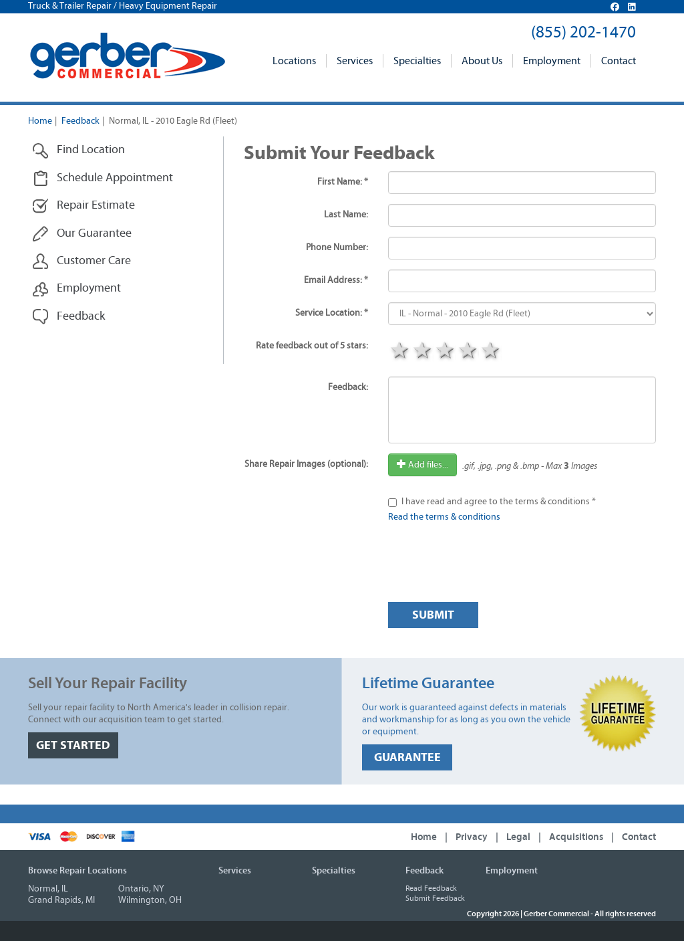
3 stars (445, 351)
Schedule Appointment (102, 178)
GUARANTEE (407, 757)
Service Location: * (331, 313)
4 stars (467, 351)
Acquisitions (576, 837)
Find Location (78, 150)
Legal (518, 837)
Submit (433, 615)
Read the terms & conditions (444, 517)
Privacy (472, 837)
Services (355, 61)
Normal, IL (48, 889)
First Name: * (342, 182)
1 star (399, 351)
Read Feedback (431, 888)
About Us (482, 61)
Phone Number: (337, 247)
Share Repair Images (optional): (306, 464)
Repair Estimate (83, 205)
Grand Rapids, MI (61, 900)
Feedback (80, 121)
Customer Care (81, 261)
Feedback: (348, 387)
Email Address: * (336, 280)
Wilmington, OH (150, 900)
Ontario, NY (141, 889)
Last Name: (346, 214)
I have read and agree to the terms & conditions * (498, 501)
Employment (551, 61)
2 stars (422, 351)
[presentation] (489, 566)
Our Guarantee (82, 233)
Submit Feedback (435, 898)
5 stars (490, 351)
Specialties (417, 61)
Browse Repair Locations (77, 870)
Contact (618, 61)
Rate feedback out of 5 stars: (312, 345)
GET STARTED (73, 745)
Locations (294, 61)
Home (40, 121)
